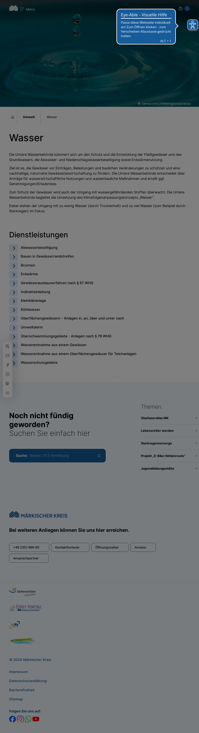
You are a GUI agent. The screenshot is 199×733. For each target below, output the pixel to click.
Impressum (18, 672)
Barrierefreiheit (22, 690)
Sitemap (16, 699)
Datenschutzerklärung (28, 681)
